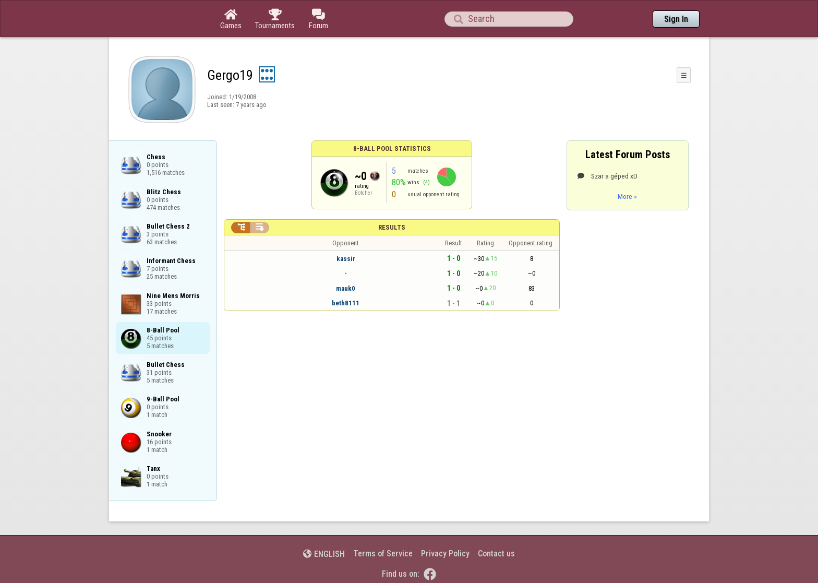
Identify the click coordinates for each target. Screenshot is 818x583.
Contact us (496, 553)
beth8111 (345, 303)
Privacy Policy (445, 553)
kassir (345, 259)
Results (391, 227)
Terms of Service (383, 553)
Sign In (676, 19)
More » (627, 196)
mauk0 (345, 288)
